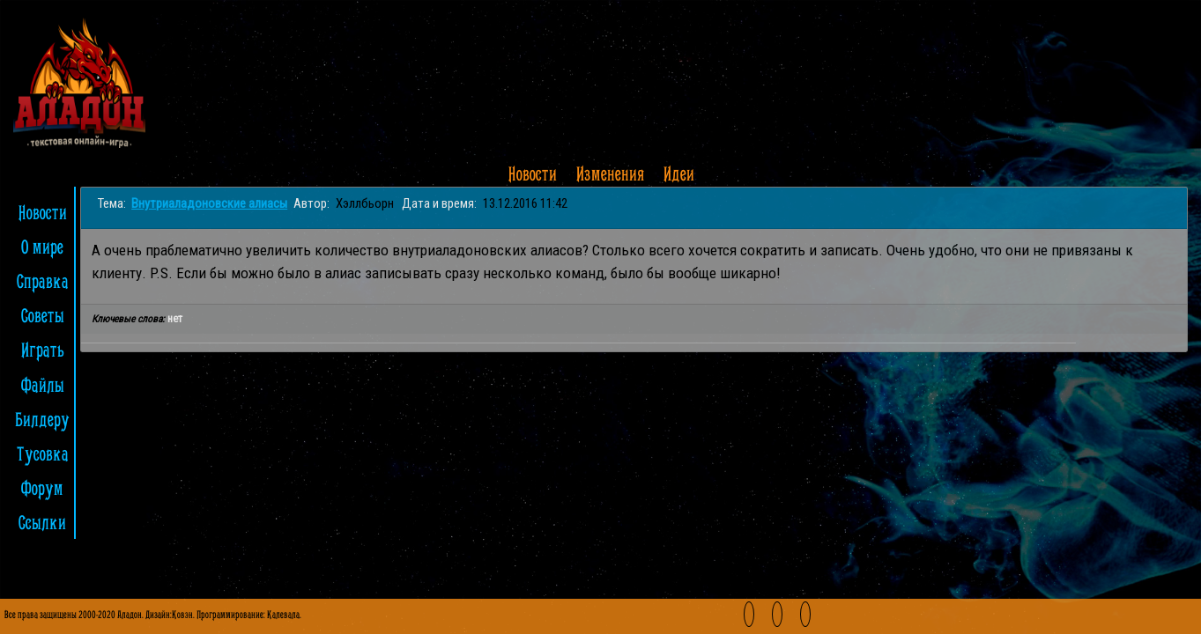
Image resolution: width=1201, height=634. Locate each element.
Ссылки (42, 524)
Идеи (679, 175)
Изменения (610, 175)
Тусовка (43, 455)
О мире (42, 248)
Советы (42, 317)
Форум (42, 489)
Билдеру (42, 421)
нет (174, 318)
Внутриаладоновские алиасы (209, 203)
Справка (43, 282)
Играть (42, 351)
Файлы (42, 386)
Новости (532, 175)
